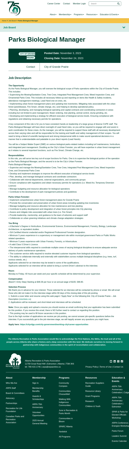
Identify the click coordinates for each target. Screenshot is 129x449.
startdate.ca (25, 299)
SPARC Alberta (65, 426)
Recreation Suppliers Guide (94, 384)
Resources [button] (91, 378)
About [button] (9, 378)
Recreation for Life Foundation (14, 409)
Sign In (35, 383)
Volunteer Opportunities (38, 413)
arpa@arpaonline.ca (51, 367)
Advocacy (10, 398)
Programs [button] (64, 378)
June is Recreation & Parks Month (68, 411)
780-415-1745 (34, 367)
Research (89, 401)
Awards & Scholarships (38, 397)
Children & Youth (92, 406)
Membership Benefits (37, 389)
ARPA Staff (11, 388)
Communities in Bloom (66, 420)
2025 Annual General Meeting (39, 422)
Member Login (79, 4)
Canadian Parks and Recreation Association (15, 419)
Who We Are (11, 383)
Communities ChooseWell (65, 392)
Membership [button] (39, 378)
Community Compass (64, 384)
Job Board (12, 21)
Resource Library (93, 391)
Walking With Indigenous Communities (65, 402)
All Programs (64, 437)
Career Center (53, 4)
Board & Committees (15, 393)
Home (4, 21)
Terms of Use (106, 367)
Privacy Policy (91, 367)
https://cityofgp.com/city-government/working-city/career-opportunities (54, 324)
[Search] (105, 4)
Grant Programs (92, 396)
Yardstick (63, 432)
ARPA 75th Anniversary (37, 405)
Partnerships (11, 403)
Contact (66, 4)
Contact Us (118, 367)
